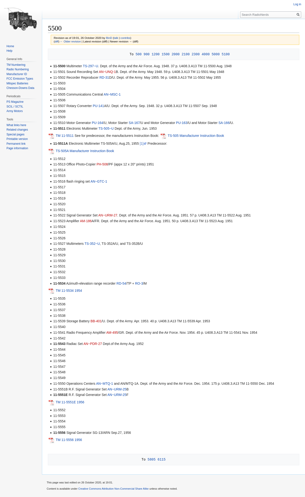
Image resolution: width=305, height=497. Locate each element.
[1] (142, 143)
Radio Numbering (17, 69)
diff (56, 41)
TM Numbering (15, 65)
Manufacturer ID (16, 74)
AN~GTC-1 (99, 181)
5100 (226, 54)
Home (10, 46)
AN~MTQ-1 (104, 383)
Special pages (15, 134)
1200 (156, 54)
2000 (176, 54)
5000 (216, 54)
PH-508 (102, 164)
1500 (166, 54)
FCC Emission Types (19, 78)
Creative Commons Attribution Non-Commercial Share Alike (113, 488)
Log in (297, 4)
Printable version (17, 139)
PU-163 (181, 123)
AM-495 (112, 332)
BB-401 (96, 321)
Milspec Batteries (17, 83)
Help (9, 50)
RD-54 (121, 283)
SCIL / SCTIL (14, 106)
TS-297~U (90, 66)
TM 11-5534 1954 (69, 290)
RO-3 (139, 283)
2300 (196, 54)
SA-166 (224, 123)
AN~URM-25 (117, 389)
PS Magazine (14, 101)
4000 (206, 54)
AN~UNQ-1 (107, 72)
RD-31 (104, 77)
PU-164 (97, 123)
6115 (162, 459)
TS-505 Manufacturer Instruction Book (196, 136)
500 (139, 54)
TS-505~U (106, 128)
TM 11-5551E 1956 (70, 402)
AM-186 (86, 221)
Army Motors (14, 111)
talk (116, 37)
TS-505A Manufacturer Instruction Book (85, 151)
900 (146, 54)
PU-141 (98, 106)
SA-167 (134, 123)
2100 (186, 54)
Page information (17, 148)
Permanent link (15, 143)
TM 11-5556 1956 (69, 440)
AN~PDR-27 (92, 344)
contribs (125, 37)
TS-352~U (92, 244)
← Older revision (70, 41)
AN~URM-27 (107, 215)
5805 (151, 459)
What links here (16, 125)
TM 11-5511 (65, 136)
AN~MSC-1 (112, 94)
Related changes (17, 129)
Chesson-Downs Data (20, 88)
